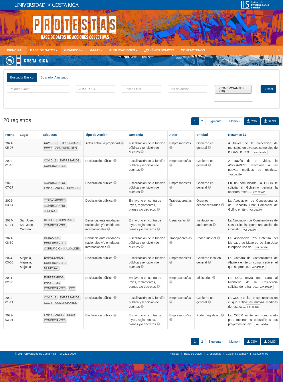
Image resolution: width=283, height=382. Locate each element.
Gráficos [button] (73, 50)
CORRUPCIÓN (53, 248)
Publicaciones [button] (123, 50)
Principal (15, 50)
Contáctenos (193, 50)
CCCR (48, 148)
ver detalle (260, 152)
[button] (122, 143)
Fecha (9, 135)
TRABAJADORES (55, 200)
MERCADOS (51, 237)
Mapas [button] (96, 50)
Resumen (237, 135)
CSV (252, 121)
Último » (234, 121)
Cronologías (214, 353)
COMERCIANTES (66, 148)
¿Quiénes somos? (159, 50)
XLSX (270, 121)
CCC (72, 288)
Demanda (136, 135)
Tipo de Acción (96, 135)
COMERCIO (66, 220)
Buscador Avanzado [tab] (54, 77)
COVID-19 (50, 143)
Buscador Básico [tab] (22, 77)
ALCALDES (73, 248)
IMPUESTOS (52, 283)
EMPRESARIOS (69, 143)
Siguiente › (215, 121)
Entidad (202, 135)
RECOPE (49, 220)
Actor (173, 135)
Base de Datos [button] (43, 50)
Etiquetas (50, 135)
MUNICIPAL (51, 268)
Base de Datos (193, 353)
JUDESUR (50, 211)
